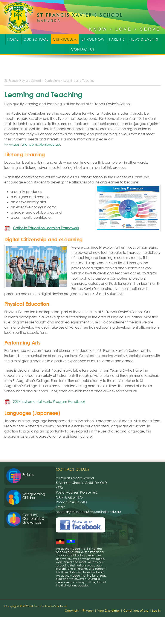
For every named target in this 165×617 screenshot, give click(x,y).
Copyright (72, 610)
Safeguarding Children (33, 496)
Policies (28, 474)
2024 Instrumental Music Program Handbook (49, 401)
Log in (156, 610)
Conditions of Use (135, 610)
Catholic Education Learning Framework (46, 228)
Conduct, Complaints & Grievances (33, 519)
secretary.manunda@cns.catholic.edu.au (88, 512)
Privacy (88, 610)
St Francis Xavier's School (66, 17)
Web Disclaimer (108, 610)
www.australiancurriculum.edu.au (32, 144)
